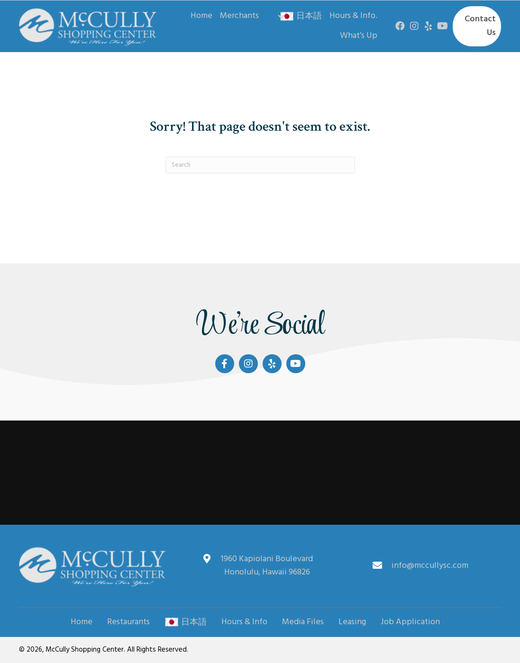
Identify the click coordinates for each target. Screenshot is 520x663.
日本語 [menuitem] (185, 622)
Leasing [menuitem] (352, 622)
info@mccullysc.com (430, 566)
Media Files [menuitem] (303, 622)
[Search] (260, 165)
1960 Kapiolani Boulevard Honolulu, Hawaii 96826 (267, 566)
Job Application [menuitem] (410, 622)
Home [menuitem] (81, 622)
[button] (281, 16)
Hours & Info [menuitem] (244, 622)
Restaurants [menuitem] (128, 622)
